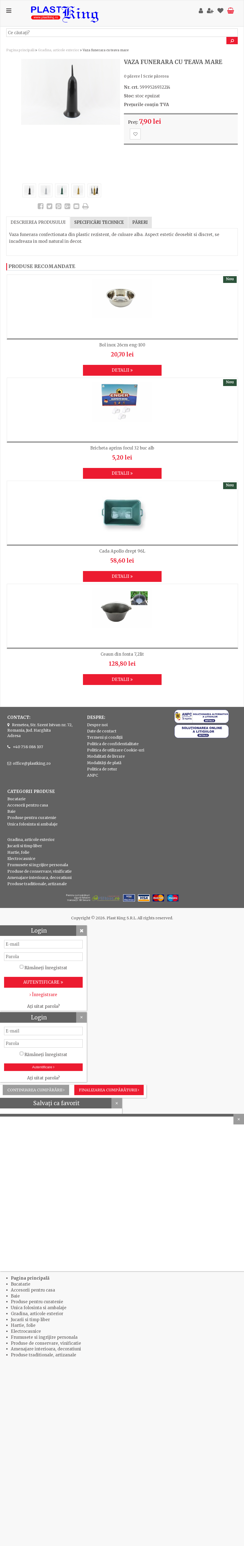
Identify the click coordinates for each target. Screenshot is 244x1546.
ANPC (92, 775)
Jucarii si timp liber (24, 845)
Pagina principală (20, 50)
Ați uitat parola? (43, 1006)
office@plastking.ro (32, 763)
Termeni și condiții (105, 737)
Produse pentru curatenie (31, 817)
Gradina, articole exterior (58, 50)
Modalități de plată (104, 762)
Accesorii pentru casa (27, 805)
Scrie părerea (156, 76)
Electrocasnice (21, 858)
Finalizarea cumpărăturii (109, 1090)
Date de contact (101, 731)
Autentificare (43, 1067)
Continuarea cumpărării (36, 1090)
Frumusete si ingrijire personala (37, 864)
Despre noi (97, 724)
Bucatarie (16, 798)
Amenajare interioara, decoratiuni (39, 877)
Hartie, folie (18, 852)
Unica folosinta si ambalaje (32, 824)
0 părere (132, 76)
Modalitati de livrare (106, 756)
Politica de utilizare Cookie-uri (115, 750)
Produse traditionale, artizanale (37, 883)
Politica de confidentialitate (113, 743)
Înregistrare (43, 994)
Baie (11, 811)
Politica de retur (102, 769)
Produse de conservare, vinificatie (39, 871)
